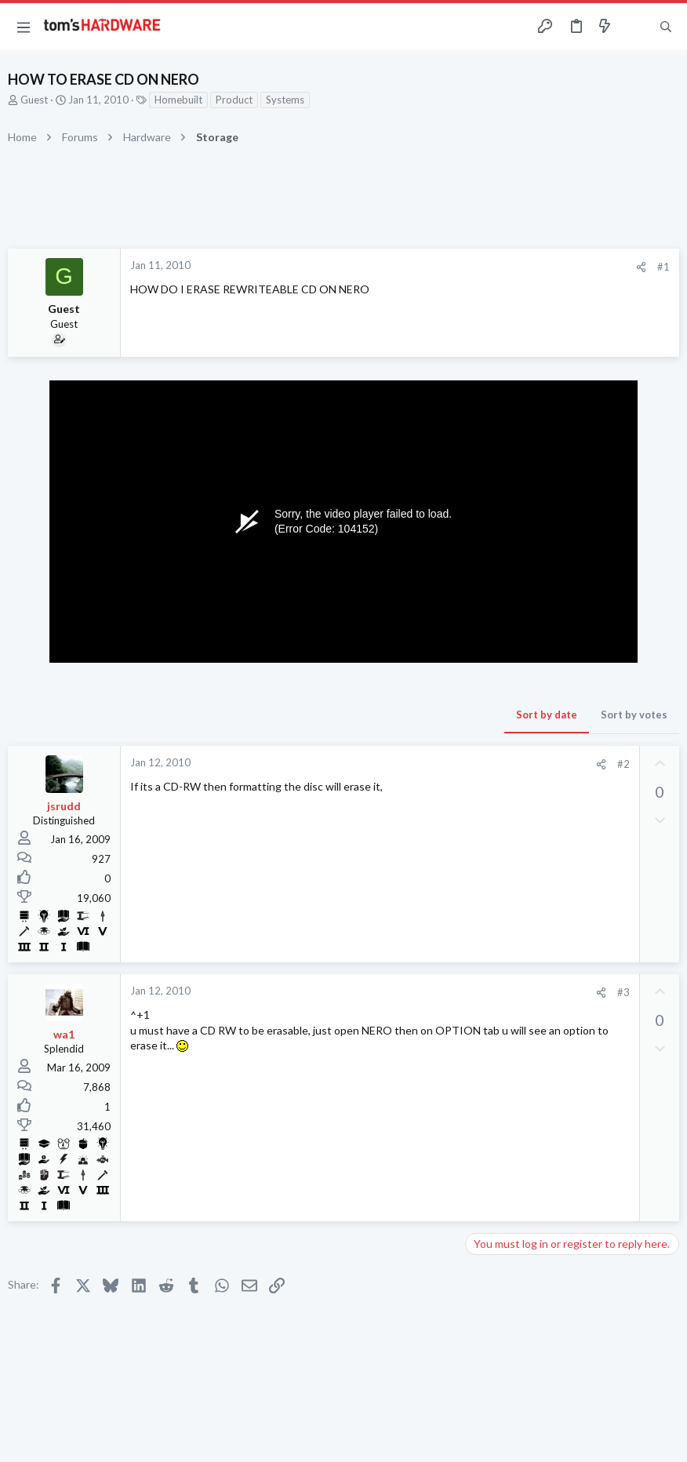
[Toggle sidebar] (635, 26)
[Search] (665, 27)
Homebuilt (178, 99)
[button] (23, 26)
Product (234, 99)
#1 (663, 266)
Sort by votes (634, 714)
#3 (623, 992)
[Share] (641, 267)
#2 (623, 764)
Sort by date (546, 714)
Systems (285, 99)
